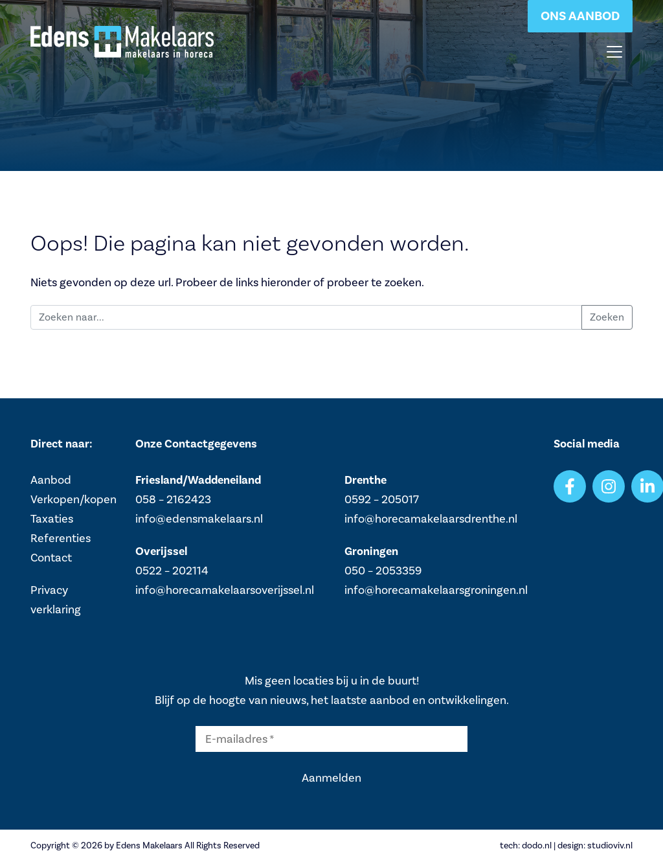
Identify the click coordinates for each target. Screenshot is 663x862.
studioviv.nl (610, 845)
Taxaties (51, 519)
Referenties (60, 538)
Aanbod (50, 480)
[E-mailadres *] (331, 739)
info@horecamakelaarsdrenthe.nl (430, 519)
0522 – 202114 (171, 570)
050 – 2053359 (382, 570)
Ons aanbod (580, 16)
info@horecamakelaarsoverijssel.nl (224, 590)
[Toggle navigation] (614, 52)
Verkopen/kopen (73, 499)
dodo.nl (537, 845)
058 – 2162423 (173, 499)
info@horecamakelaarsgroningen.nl (436, 590)
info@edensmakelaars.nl (199, 519)
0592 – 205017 (381, 499)
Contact (51, 557)
